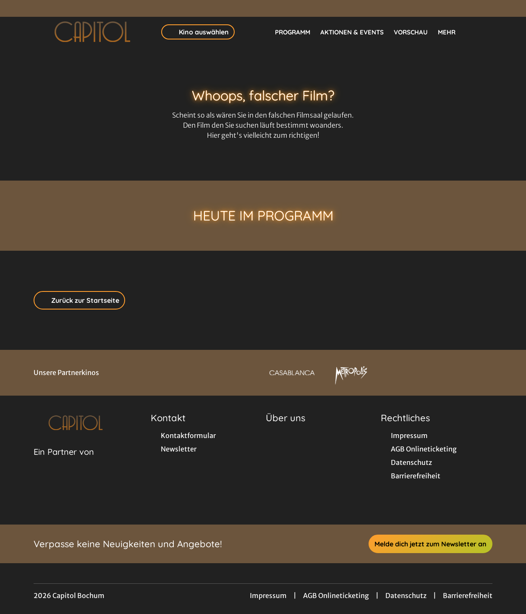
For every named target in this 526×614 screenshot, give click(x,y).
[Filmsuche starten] (484, 32)
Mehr (452, 32)
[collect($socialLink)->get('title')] (15, 8)
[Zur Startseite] (92, 32)
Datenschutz (406, 595)
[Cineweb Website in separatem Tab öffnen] (64, 462)
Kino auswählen (198, 32)
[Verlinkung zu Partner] (292, 373)
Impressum (268, 595)
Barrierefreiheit (467, 595)
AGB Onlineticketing (336, 595)
